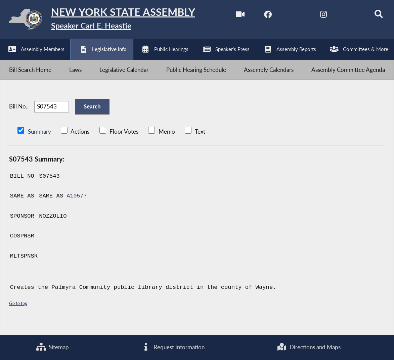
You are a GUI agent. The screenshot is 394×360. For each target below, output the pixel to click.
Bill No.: (19, 114)
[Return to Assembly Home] (104, 21)
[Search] (373, 16)
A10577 (77, 205)
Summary (39, 140)
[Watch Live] (232, 16)
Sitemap (52, 347)
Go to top (18, 312)
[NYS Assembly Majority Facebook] (261, 16)
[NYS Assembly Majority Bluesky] (345, 16)
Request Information (173, 347)
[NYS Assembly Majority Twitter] (289, 16)
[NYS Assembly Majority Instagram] (317, 16)
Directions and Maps (309, 347)
